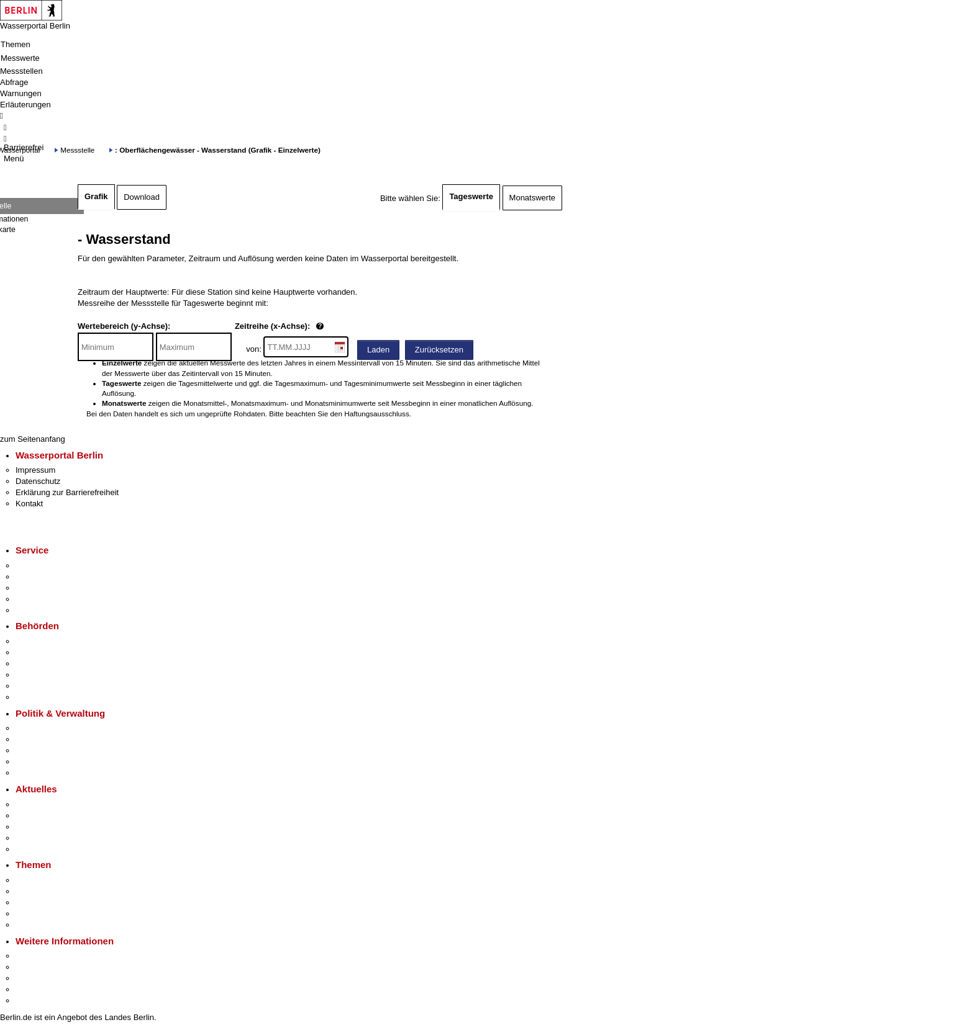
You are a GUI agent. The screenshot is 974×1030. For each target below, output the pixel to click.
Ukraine (29, 838)
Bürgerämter (38, 674)
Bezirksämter (39, 663)
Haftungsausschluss (376, 414)
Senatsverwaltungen (52, 652)
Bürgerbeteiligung (47, 750)
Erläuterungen (25, 104)
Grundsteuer (38, 924)
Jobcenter (33, 686)
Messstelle (77, 150)
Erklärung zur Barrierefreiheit (67, 492)
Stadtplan (33, 1000)
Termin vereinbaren (50, 576)
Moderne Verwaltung (52, 902)
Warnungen (21, 93)
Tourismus (34, 967)
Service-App (38, 565)
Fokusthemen (40, 880)
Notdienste (35, 599)
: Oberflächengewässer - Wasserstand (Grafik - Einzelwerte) (218, 150)
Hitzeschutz (36, 849)
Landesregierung (46, 728)
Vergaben (33, 772)
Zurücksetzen (439, 349)
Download (142, 197)
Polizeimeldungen (48, 815)
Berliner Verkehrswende (58, 891)
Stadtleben (35, 989)
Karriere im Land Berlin (57, 739)
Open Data (35, 761)
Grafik (96, 196)
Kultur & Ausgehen (49, 956)
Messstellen (21, 71)
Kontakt (29, 503)
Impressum (35, 470)
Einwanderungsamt (50, 697)
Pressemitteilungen (50, 804)
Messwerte (20, 58)
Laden (378, 349)
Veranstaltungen (45, 826)
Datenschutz (38, 481)
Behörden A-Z (40, 641)
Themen (15, 44)
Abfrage (14, 82)
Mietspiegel (36, 913)
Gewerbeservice (45, 610)
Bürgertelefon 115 (48, 588)
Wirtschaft (34, 978)
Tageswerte (471, 196)
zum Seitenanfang (32, 439)
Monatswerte (532, 197)
